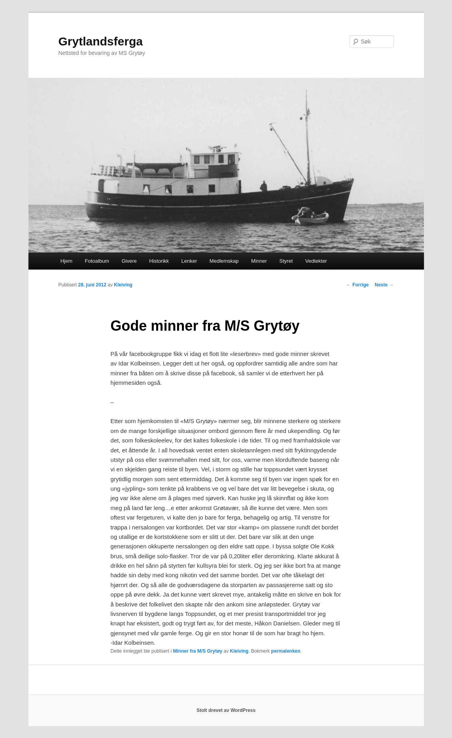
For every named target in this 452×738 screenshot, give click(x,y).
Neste (383, 285)
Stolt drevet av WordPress (226, 710)
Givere (128, 261)
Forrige (357, 285)
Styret (286, 261)
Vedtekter (316, 261)
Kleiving (123, 285)
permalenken (286, 651)
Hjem (66, 261)
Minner (259, 261)
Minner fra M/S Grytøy (197, 651)
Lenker (189, 261)
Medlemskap (224, 261)
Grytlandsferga (101, 41)
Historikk (159, 261)
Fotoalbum (97, 261)
